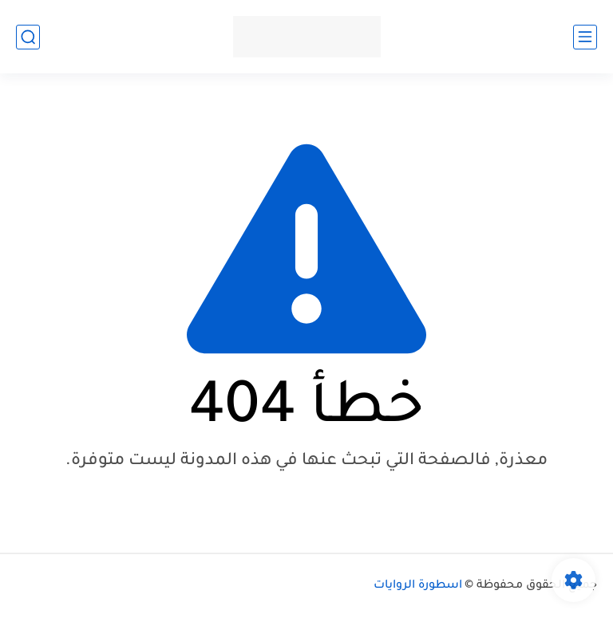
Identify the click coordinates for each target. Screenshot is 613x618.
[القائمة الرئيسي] (585, 37)
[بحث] (28, 37)
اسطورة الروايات (418, 586)
